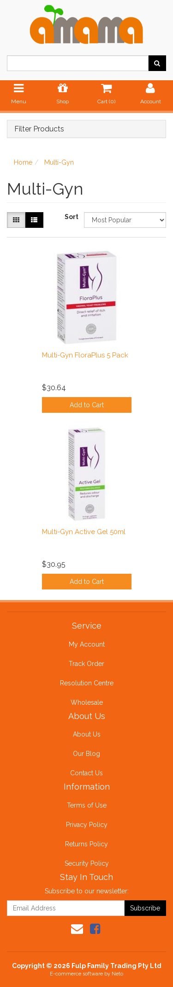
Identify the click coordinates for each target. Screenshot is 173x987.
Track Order (86, 663)
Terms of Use (87, 805)
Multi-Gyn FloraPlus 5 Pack (85, 355)
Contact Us (86, 773)
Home (23, 162)
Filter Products (39, 129)
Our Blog (86, 753)
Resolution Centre (86, 683)
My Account (87, 644)
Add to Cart (87, 405)
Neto (117, 974)
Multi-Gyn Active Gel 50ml (83, 532)
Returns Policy (86, 844)
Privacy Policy (86, 824)
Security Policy (87, 863)
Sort (71, 216)
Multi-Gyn (59, 162)
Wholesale (87, 702)
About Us (87, 734)
